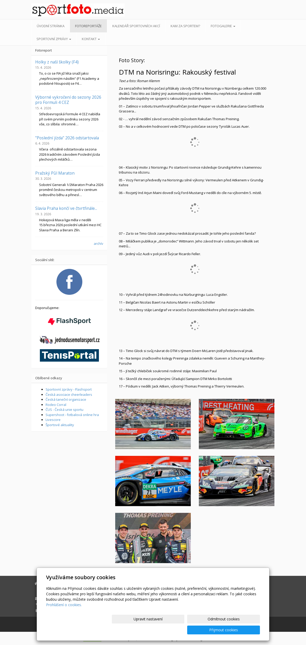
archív (98, 243)
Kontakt (91, 39)
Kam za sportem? (185, 26)
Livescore (53, 419)
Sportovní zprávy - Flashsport (69, 389)
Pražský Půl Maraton (55, 173)
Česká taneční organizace (66, 399)
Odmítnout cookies (198, 629)
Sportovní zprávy (54, 39)
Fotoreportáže (88, 26)
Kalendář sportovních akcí (136, 26)
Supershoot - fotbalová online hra (72, 414)
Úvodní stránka (50, 26)
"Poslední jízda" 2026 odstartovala (67, 138)
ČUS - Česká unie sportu (64, 409)
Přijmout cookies (240, 629)
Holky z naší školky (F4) (57, 62)
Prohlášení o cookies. (64, 615)
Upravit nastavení (155, 629)
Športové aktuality (60, 424)
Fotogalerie (223, 26)
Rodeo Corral (56, 404)
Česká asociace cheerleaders (69, 394)
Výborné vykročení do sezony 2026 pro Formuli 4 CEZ (68, 99)
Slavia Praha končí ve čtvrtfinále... (66, 208)
